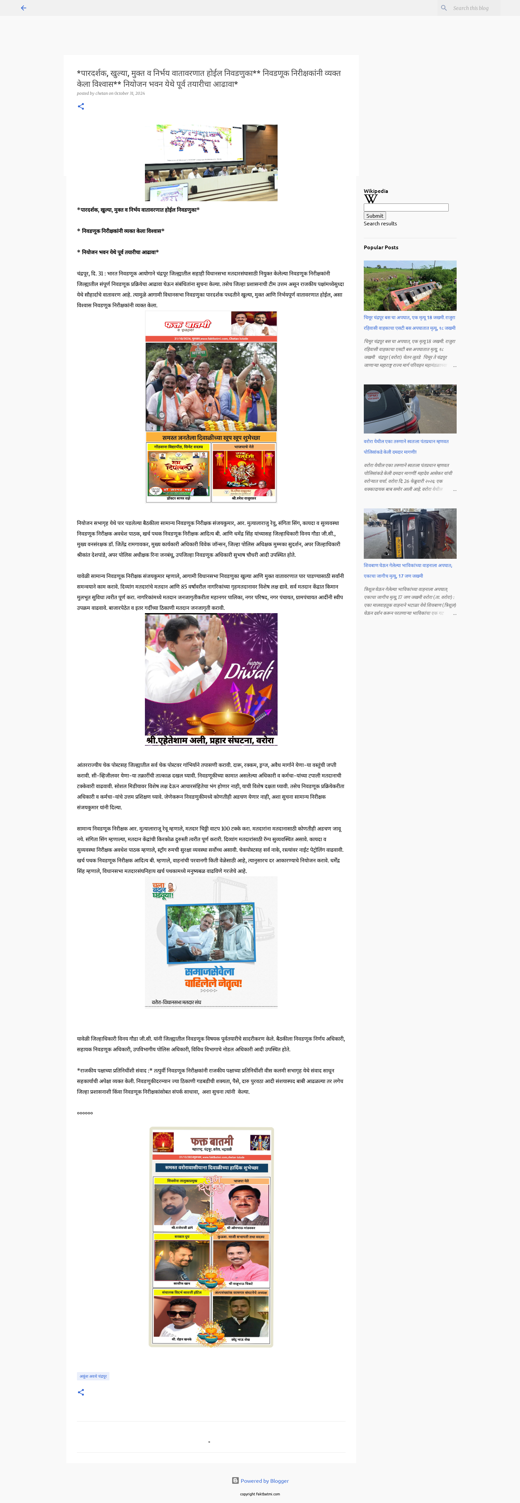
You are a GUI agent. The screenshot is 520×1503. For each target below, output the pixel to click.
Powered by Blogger (260, 1480)
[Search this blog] (465, 8)
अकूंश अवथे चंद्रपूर (93, 1376)
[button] (81, 106)
